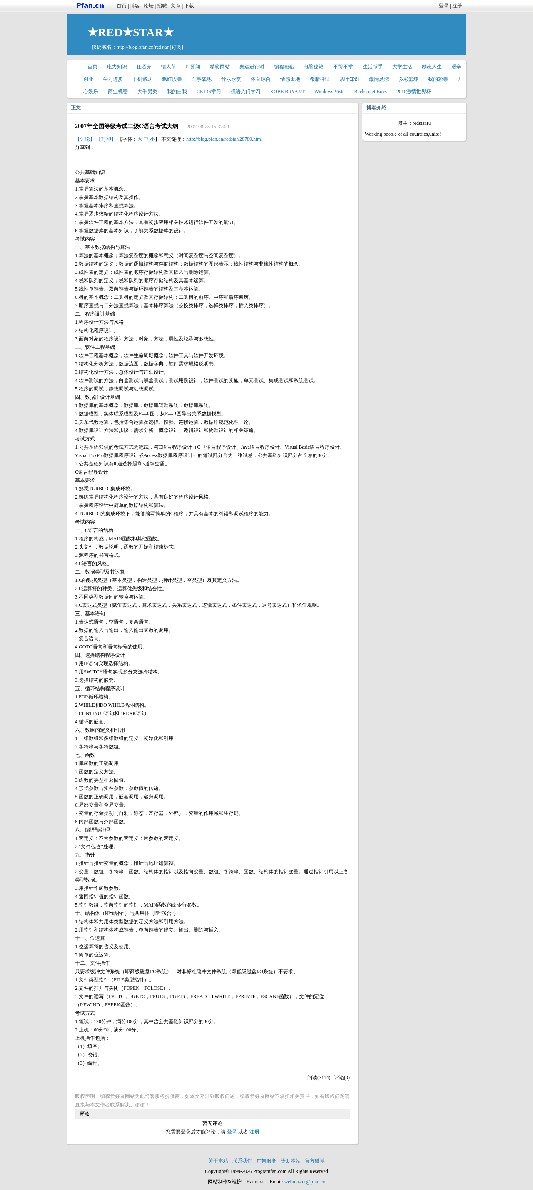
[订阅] (176, 47)
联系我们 (242, 1161)
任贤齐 (144, 67)
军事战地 (202, 79)
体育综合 (261, 79)
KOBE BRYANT (287, 91)
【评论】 (85, 139)
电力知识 (117, 67)
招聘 (162, 6)
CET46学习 (209, 91)
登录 (444, 6)
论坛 (149, 6)
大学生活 (402, 67)
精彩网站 (220, 67)
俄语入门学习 (246, 91)
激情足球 (379, 79)
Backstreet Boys (370, 91)
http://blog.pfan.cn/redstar (143, 47)
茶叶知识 (349, 79)
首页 (122, 6)
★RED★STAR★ (130, 32)
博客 (135, 6)
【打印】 (106, 139)
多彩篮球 (408, 79)
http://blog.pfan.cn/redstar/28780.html (224, 139)
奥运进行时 (251, 67)
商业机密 (118, 91)
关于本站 (218, 1161)
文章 (176, 6)
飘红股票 (172, 79)
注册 (457, 6)
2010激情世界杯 (413, 91)
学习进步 (113, 79)
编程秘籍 (284, 67)
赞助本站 (291, 1161)
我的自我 (177, 91)
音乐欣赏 (231, 79)
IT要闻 (193, 67)
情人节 (168, 67)
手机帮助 (142, 79)
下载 (189, 6)
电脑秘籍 (314, 67)
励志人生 (432, 67)
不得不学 (343, 67)
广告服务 (266, 1161)
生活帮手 (373, 67)
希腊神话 (320, 79)
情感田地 (290, 79)
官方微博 (315, 1161)
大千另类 (147, 91)
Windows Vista (329, 91)
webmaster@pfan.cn (305, 1182)
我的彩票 (438, 79)
